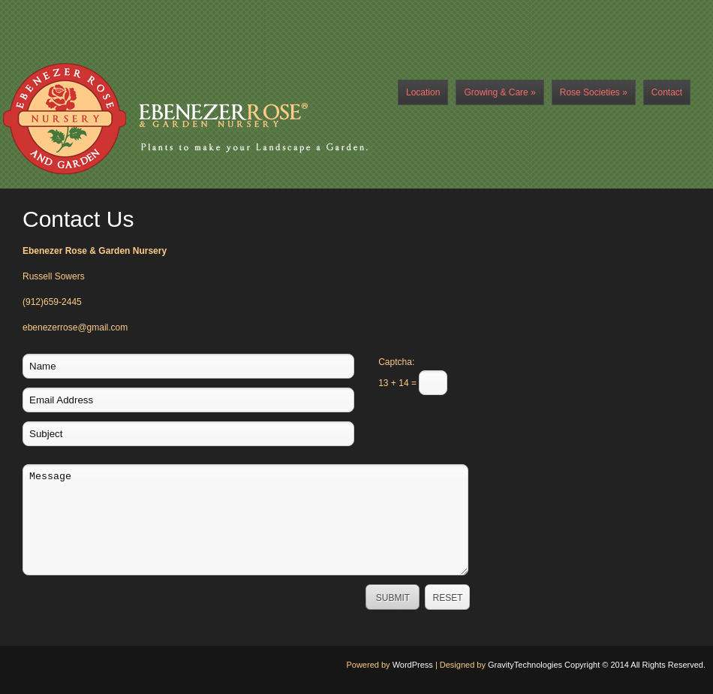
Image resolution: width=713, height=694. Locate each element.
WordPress (413, 664)
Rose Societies (593, 92)
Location (423, 92)
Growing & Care (499, 92)
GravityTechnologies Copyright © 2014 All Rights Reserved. (596, 664)
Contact (666, 92)
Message (245, 519)
